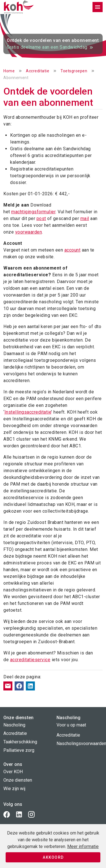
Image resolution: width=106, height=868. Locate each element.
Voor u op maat (71, 725)
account (72, 250)
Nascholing (14, 725)
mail (84, 218)
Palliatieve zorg (18, 750)
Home (9, 71)
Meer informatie (83, 846)
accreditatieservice (30, 659)
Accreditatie (37, 71)
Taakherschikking (20, 741)
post (41, 218)
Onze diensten (17, 780)
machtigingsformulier (33, 211)
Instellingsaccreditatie (27, 412)
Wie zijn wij (14, 788)
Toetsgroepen (73, 71)
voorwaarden (28, 232)
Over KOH (13, 771)
